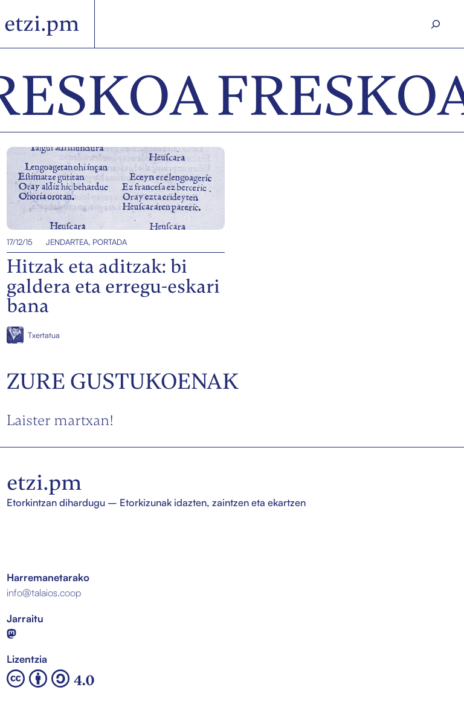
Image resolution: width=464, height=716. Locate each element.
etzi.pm (42, 23)
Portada (109, 242)
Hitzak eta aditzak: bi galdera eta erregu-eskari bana (107, 189)
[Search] (435, 24)
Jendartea (67, 242)
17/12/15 (20, 242)
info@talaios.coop (44, 592)
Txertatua (44, 335)
